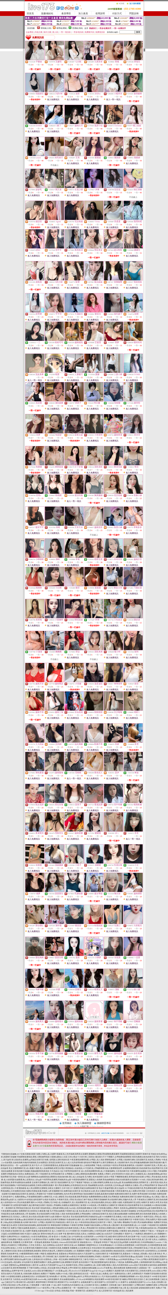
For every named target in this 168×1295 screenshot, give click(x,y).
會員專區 (66, 13)
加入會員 (83, 13)
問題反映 (134, 13)
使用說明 (100, 13)
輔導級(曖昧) (62, 28)
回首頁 (30, 13)
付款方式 (117, 13)
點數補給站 (47, 13)
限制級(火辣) (46, 28)
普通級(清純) (77, 28)
